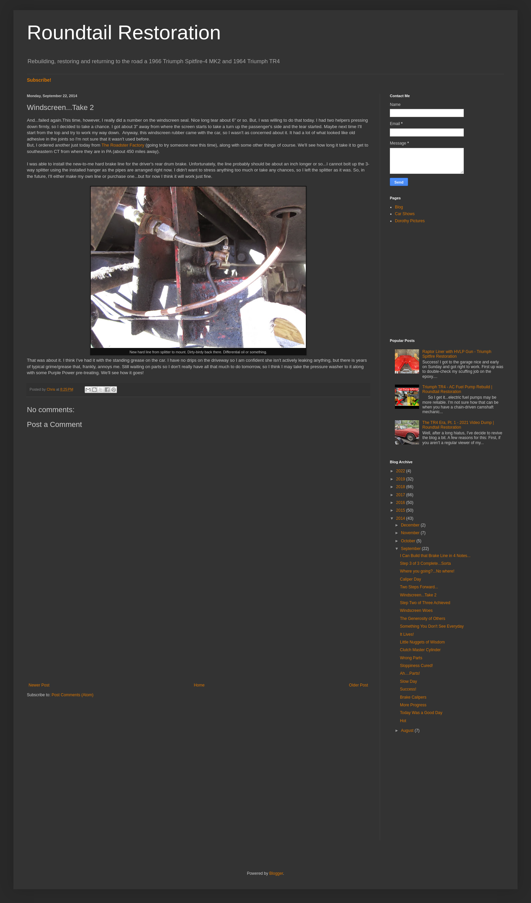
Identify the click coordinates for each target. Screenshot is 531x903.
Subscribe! (39, 80)
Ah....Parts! (410, 673)
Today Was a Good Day (421, 712)
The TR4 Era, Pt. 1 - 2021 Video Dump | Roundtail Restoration (458, 425)
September (411, 548)
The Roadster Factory (123, 145)
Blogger (276, 873)
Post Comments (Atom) (72, 695)
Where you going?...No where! (427, 571)
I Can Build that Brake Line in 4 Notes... (435, 555)
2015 (401, 510)
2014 (401, 518)
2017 (401, 495)
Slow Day (408, 681)
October (408, 541)
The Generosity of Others (422, 618)
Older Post (358, 685)
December (411, 525)
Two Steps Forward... (419, 587)
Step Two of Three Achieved (425, 602)
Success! (408, 689)
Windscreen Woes (416, 610)
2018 (401, 486)
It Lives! (407, 634)
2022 (401, 471)
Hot (403, 720)
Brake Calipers (413, 697)
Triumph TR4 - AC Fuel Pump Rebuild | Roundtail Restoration (457, 389)
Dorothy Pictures (410, 221)
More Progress (413, 705)
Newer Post (39, 685)
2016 (401, 502)
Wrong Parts (411, 658)
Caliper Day (410, 579)
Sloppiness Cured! (416, 665)
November (411, 533)
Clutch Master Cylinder (420, 649)
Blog (399, 207)
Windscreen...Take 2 (418, 595)
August (408, 730)
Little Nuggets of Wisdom (422, 642)
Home (199, 685)
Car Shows (405, 213)
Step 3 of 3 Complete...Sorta (425, 563)
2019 (401, 479)
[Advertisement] (198, 627)
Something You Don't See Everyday (432, 626)
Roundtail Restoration (124, 32)
